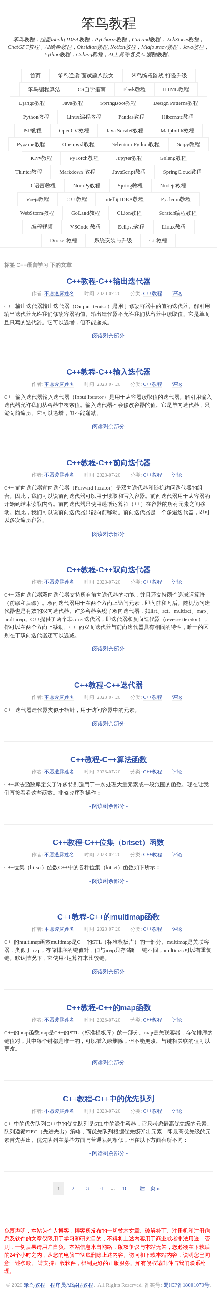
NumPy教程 (87, 185)
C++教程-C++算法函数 (108, 760)
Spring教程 (130, 185)
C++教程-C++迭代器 (108, 685)
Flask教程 (134, 89)
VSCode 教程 (85, 227)
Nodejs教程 (173, 185)
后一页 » (150, 1188)
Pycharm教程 (176, 199)
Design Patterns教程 (175, 103)
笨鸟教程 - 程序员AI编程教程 (59, 1285)
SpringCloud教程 (182, 172)
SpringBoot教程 (118, 103)
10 (125, 1188)
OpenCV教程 (74, 130)
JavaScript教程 (129, 172)
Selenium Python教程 (136, 144)
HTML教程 (176, 89)
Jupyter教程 (129, 158)
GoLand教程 (85, 213)
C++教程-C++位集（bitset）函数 (108, 842)
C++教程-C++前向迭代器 (108, 463)
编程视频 (42, 227)
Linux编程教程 (84, 117)
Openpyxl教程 (78, 144)
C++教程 (76, 199)
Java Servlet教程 (124, 130)
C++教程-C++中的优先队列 (108, 1099)
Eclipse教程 (131, 227)
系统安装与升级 (113, 240)
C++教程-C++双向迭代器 (108, 570)
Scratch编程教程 (178, 213)
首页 (35, 75)
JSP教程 (32, 130)
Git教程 (158, 240)
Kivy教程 (41, 158)
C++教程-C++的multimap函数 (108, 917)
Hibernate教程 (178, 117)
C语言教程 (43, 185)
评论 (177, 293)
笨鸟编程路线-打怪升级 (159, 75)
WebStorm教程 (37, 213)
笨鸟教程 (108, 23)
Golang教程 (173, 158)
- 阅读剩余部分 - (108, 336)
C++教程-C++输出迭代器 (108, 281)
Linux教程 (174, 227)
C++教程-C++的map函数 (108, 1008)
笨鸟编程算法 (44, 89)
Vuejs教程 (38, 199)
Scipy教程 (188, 144)
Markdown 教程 (77, 172)
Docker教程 (63, 240)
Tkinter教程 (28, 172)
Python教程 (36, 117)
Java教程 (72, 103)
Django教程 (32, 103)
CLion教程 (129, 213)
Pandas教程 (131, 117)
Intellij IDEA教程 (124, 199)
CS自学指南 (91, 89)
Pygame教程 (31, 144)
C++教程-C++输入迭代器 (108, 372)
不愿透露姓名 (59, 293)
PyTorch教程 (84, 158)
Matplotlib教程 (177, 130)
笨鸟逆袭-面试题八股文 (86, 75)
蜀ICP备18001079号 (186, 1285)
